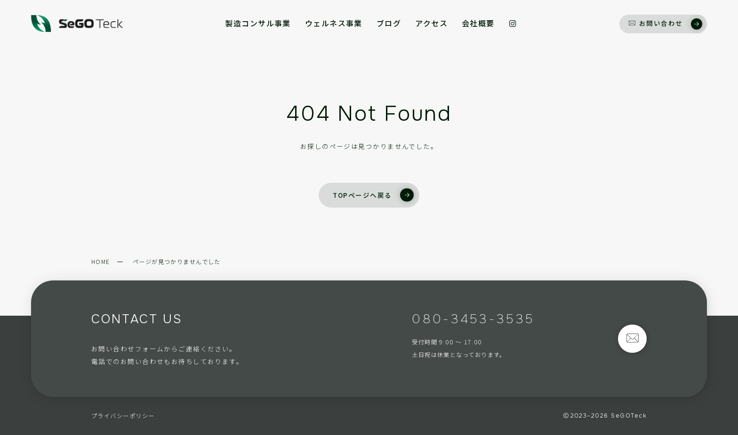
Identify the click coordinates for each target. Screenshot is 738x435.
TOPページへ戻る (373, 195)
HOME (100, 261)
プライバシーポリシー (122, 416)
